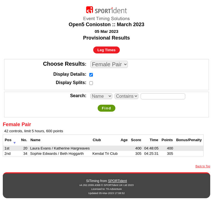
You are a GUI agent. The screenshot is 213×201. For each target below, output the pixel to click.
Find (106, 108)
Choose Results (64, 64)
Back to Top (203, 166)
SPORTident (117, 181)
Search (77, 95)
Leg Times (106, 50)
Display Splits (70, 82)
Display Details (69, 74)
